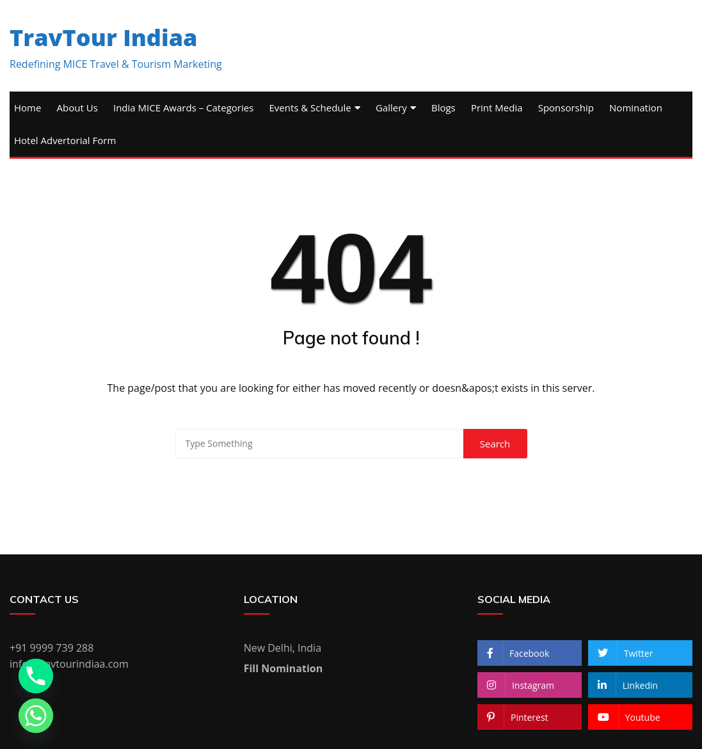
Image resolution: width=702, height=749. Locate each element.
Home (27, 107)
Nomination (635, 107)
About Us (77, 107)
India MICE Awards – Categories (183, 107)
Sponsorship (566, 107)
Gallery (391, 107)
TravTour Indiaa (104, 37)
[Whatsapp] (36, 715)
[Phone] (36, 676)
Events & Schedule (310, 107)
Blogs (443, 107)
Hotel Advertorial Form (65, 140)
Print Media (497, 107)
